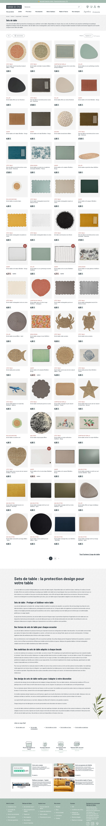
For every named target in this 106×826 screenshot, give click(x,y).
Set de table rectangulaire (34, 728)
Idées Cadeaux (51, 11)
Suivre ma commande (13, 814)
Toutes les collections (45, 811)
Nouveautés (38, 11)
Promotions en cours (45, 817)
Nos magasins (27, 817)
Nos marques (76, 11)
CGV (73, 806)
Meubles (58, 806)
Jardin (20, 11)
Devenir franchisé (28, 823)
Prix (9, 35)
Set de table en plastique (81, 727)
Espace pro (27, 814)
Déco (57, 809)
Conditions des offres (77, 809)
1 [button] (50, 558)
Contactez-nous (12, 806)
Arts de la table (60, 812)
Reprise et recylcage (77, 820)
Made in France (63, 11)
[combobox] (50, 7)
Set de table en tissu (65, 727)
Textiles (58, 818)
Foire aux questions (13, 820)
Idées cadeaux (43, 814)
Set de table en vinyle (51, 727)
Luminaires (59, 815)
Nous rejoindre (11, 817)
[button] (47, 558)
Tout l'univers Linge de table (89, 554)
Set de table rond (20, 727)
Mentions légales (76, 817)
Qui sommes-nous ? (29, 806)
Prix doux (28, 11)
